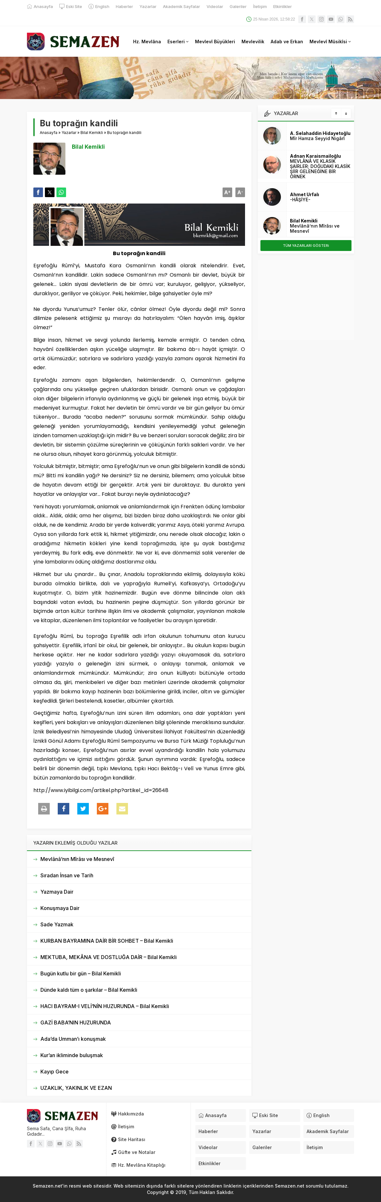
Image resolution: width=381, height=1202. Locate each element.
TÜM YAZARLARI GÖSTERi (306, 245)
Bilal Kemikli (91, 132)
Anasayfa (48, 132)
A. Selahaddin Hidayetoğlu (320, 133)
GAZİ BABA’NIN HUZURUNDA (75, 1022)
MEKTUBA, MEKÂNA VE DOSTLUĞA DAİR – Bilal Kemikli (108, 957)
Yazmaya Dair (56, 892)
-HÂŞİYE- (300, 199)
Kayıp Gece (54, 1071)
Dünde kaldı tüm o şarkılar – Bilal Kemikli (88, 990)
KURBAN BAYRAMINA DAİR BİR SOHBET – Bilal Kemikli (106, 941)
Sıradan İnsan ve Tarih (66, 875)
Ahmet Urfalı (304, 194)
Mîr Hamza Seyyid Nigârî (317, 138)
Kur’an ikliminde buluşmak (71, 1055)
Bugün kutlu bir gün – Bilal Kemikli (80, 973)
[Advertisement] (306, 300)
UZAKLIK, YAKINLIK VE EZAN (76, 1088)
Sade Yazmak (56, 924)
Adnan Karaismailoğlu (315, 156)
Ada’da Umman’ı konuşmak (73, 1039)
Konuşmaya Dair (60, 908)
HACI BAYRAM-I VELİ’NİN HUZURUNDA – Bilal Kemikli (104, 1006)
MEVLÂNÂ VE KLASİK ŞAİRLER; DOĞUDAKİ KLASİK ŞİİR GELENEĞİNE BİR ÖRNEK (320, 168)
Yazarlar (69, 132)
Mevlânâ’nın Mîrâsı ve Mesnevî (77, 859)
